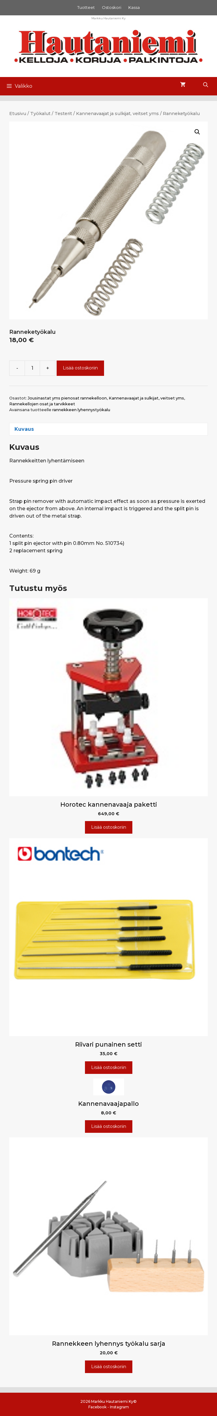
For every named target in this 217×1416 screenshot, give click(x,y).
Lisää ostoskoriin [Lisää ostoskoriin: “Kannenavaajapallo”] (108, 1126)
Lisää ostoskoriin (80, 368)
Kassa (134, 7)
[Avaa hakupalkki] (205, 85)
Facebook (97, 1407)
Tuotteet (86, 7)
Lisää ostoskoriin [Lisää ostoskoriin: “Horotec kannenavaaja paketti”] (108, 827)
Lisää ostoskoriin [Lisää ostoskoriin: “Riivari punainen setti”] (108, 1067)
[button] (197, 131)
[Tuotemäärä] (32, 368)
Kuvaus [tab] (24, 429)
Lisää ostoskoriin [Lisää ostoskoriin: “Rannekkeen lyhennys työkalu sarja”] (108, 1366)
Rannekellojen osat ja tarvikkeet (42, 404)
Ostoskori (111, 7)
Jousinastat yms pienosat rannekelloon (67, 398)
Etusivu (17, 113)
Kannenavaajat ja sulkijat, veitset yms (117, 113)
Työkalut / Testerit (51, 113)
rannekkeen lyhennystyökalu (81, 409)
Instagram (119, 1407)
